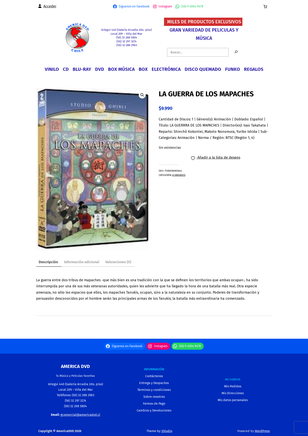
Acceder (49, 6)
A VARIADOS (178, 175)
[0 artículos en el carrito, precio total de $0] (265, 6)
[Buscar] (236, 52)
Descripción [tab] (48, 262)
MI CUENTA (232, 379)
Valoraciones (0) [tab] (118, 262)
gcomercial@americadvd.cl (80, 415)
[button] (142, 94)
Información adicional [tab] (81, 262)
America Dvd (75, 366)
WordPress (262, 431)
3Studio (166, 431)
